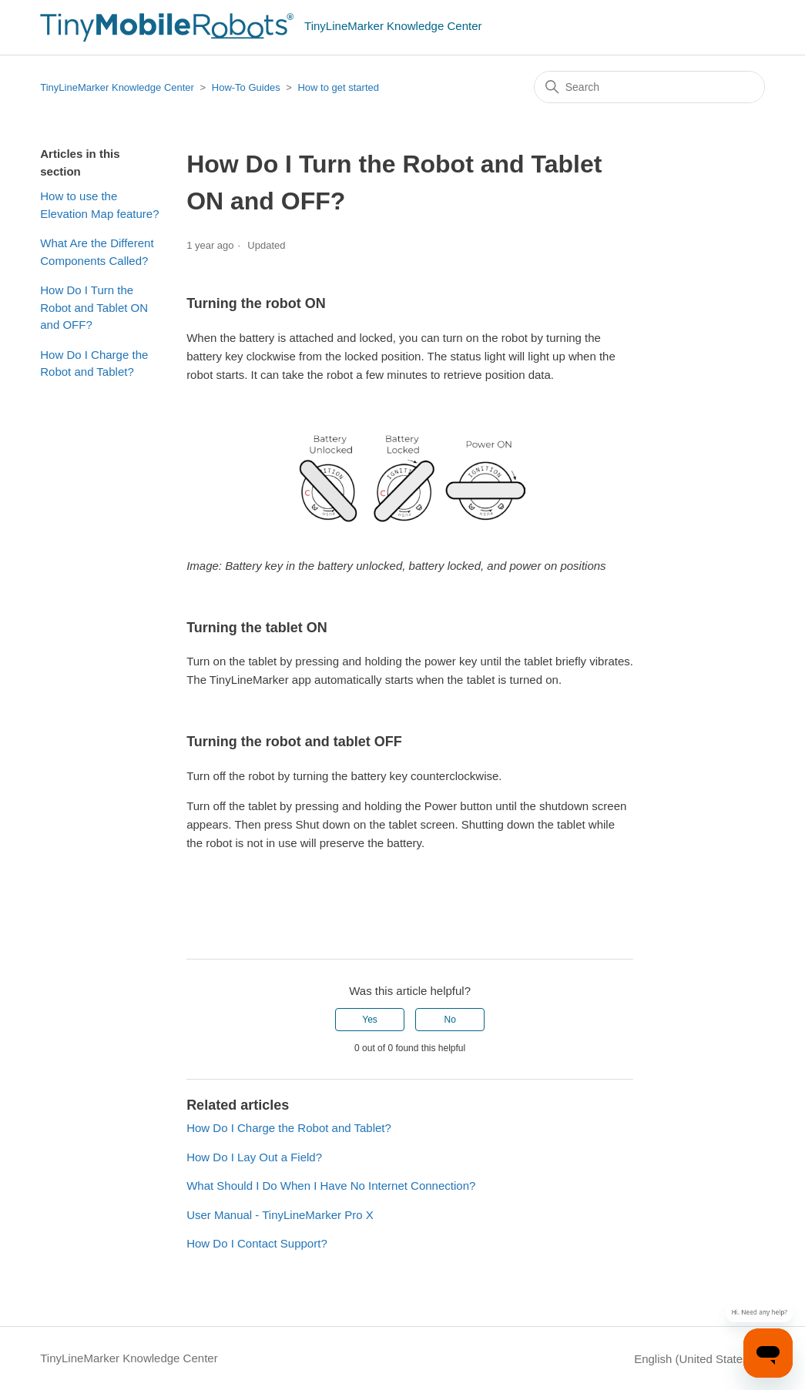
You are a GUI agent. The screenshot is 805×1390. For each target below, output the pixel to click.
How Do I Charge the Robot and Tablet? (94, 363)
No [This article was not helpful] (450, 1019)
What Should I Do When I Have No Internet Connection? (330, 1185)
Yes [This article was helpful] (369, 1019)
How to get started (338, 87)
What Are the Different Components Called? (96, 251)
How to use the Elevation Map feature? (99, 204)
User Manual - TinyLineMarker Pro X (280, 1214)
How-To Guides (246, 87)
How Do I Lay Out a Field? (254, 1157)
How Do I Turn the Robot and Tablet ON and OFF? (94, 307)
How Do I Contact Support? (256, 1243)
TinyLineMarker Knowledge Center (117, 87)
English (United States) (699, 1358)
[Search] (649, 87)
